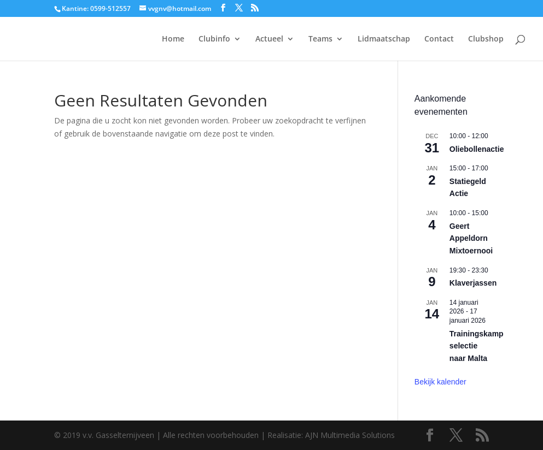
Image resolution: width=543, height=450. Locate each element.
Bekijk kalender (440, 381)
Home (173, 39)
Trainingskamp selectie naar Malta (476, 346)
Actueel (269, 39)
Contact (439, 39)
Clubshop (486, 39)
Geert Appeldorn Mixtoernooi (471, 238)
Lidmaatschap (384, 39)
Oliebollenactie (476, 149)
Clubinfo (214, 39)
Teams (320, 39)
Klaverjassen (473, 283)
